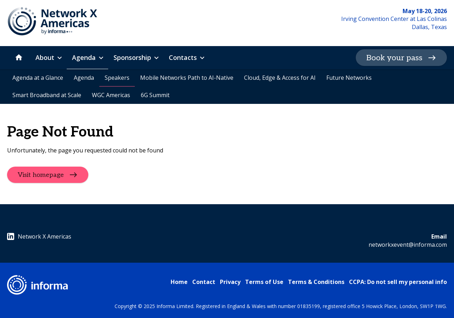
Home (179, 282)
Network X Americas (39, 236)
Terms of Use (264, 282)
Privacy (230, 282)
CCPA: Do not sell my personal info (398, 282)
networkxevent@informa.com (408, 245)
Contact (203, 282)
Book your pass (394, 57)
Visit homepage (41, 175)
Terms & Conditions (316, 282)
